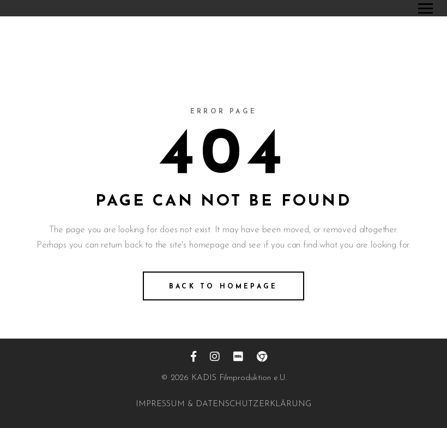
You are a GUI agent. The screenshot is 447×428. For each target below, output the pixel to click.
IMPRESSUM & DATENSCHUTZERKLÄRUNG (223, 404)
